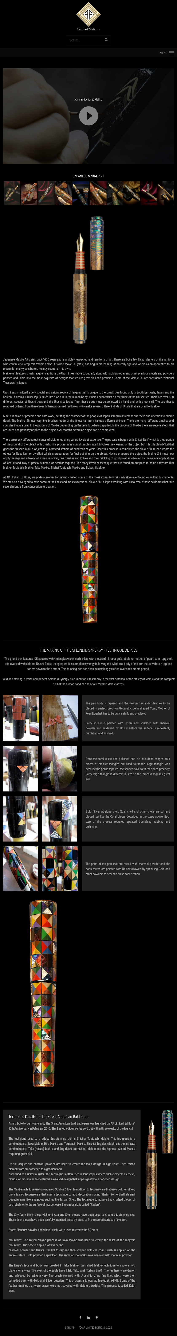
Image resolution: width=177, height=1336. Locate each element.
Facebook (80, 1317)
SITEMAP (70, 1327)
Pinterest (97, 1317)
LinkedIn (88, 1317)
